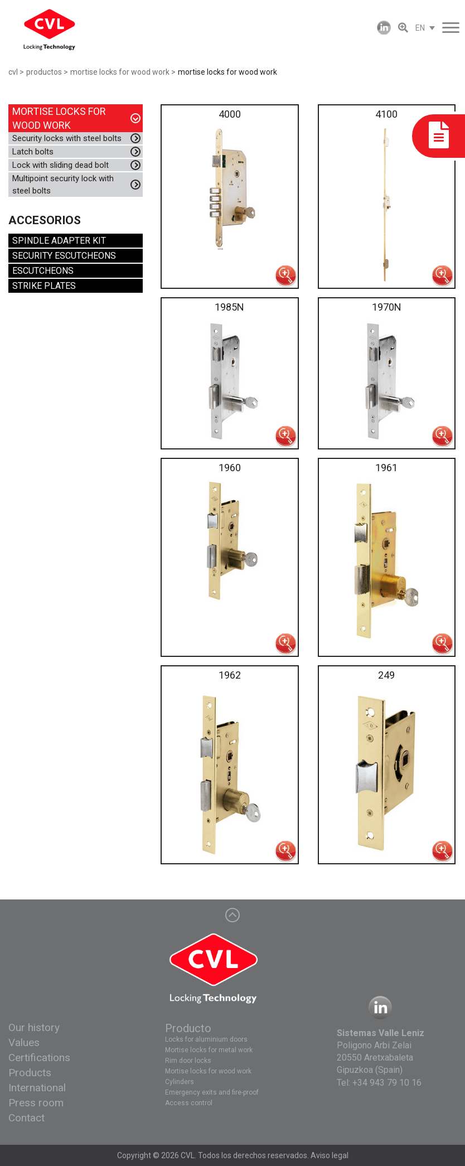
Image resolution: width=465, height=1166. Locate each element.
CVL (188, 1155)
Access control (188, 1103)
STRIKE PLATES (44, 285)
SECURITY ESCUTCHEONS (64, 255)
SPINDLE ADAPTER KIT (59, 240)
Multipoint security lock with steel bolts (63, 184)
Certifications (39, 1057)
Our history (34, 1027)
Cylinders (179, 1082)
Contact (26, 1117)
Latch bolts (33, 152)
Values (24, 1042)
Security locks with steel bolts (67, 138)
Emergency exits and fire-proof (212, 1092)
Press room (36, 1102)
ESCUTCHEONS (43, 270)
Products (29, 1072)
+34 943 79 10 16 (387, 1082)
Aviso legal (329, 1155)
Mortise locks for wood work (208, 1071)
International (37, 1087)
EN (420, 27)
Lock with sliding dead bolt (60, 165)
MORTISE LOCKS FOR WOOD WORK (59, 118)
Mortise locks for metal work (209, 1050)
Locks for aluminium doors (206, 1039)
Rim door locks (188, 1061)
